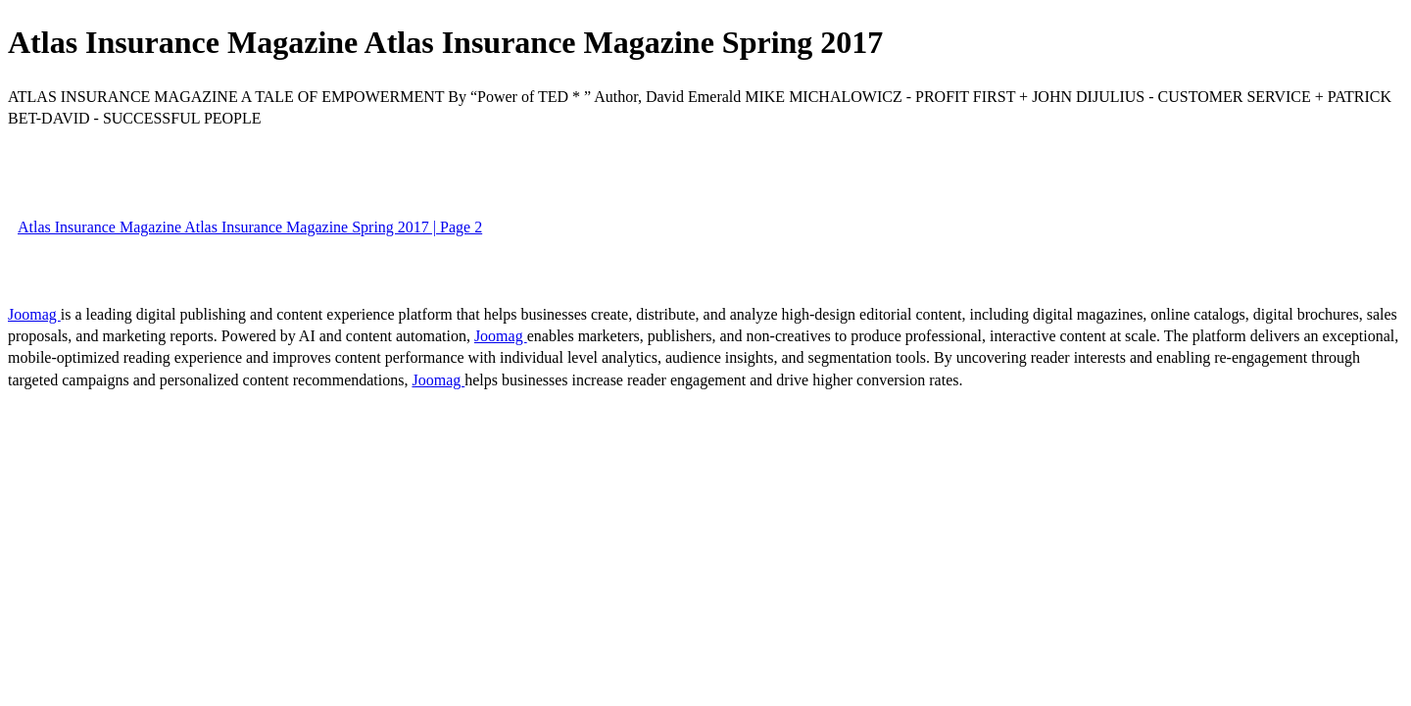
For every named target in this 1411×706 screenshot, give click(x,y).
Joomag (34, 314)
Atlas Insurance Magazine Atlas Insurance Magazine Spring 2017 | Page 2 (250, 227)
